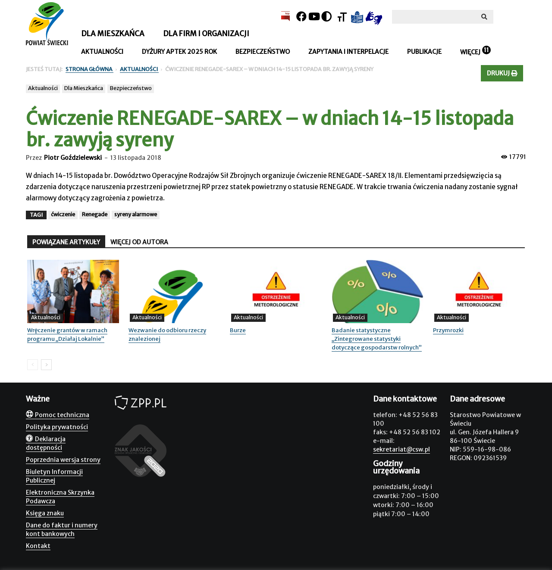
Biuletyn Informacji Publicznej (54, 476)
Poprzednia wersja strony (63, 460)
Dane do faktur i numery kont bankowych (61, 529)
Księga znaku (45, 513)
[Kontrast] (326, 16)
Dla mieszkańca (112, 33)
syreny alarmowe (135, 214)
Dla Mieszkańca (83, 88)
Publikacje (424, 52)
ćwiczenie (63, 214)
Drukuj (502, 73)
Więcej (470, 52)
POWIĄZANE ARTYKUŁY (66, 242)
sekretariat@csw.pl (401, 449)
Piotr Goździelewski (73, 158)
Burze (238, 330)
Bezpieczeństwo (262, 52)
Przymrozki (448, 330)
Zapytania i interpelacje (348, 52)
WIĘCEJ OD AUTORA (139, 242)
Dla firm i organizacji (206, 33)
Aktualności (102, 52)
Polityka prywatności (57, 427)
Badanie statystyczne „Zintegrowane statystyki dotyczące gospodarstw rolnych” (377, 339)
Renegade (94, 214)
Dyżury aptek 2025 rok (179, 52)
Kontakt (38, 546)
